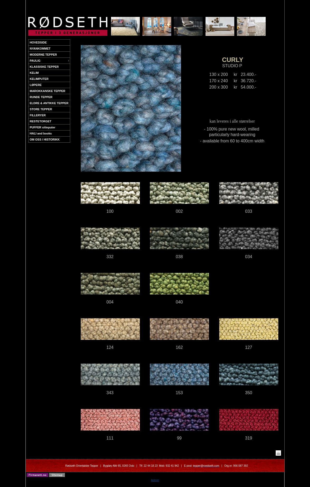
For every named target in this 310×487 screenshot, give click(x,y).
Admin (155, 480)
